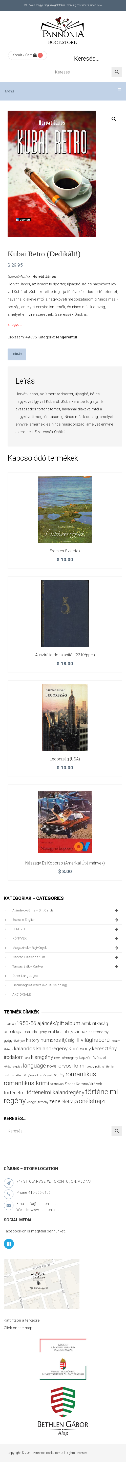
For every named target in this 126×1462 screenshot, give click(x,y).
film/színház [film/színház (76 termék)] (76, 1031)
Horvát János (44, 276)
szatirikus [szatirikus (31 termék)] (57, 1084)
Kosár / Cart (24, 55)
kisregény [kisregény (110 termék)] (42, 1057)
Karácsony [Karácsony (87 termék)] (80, 1049)
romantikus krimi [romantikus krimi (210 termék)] (26, 1083)
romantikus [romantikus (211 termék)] (81, 1074)
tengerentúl (66, 337)
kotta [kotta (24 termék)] (57, 1058)
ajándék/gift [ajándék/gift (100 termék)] (50, 1023)
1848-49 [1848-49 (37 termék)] (9, 1024)
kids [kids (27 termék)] (27, 1058)
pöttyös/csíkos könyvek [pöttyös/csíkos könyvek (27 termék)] (38, 1075)
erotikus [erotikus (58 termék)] (55, 1031)
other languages (25, 976)
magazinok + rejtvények (66, 948)
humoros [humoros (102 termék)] (50, 1040)
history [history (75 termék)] (32, 1040)
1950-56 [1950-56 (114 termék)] (26, 1023)
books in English (66, 920)
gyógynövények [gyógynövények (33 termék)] (14, 1041)
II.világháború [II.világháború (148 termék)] (93, 1039)
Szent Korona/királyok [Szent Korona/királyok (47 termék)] (83, 1084)
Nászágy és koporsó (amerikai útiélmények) (65, 863)
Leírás (16, 354)
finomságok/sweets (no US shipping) (39, 985)
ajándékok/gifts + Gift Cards (66, 910)
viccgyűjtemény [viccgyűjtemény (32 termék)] (37, 1102)
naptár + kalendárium (66, 957)
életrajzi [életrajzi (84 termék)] (69, 1101)
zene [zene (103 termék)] (54, 1101)
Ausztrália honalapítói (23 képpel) (65, 655)
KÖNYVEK (66, 938)
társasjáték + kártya (66, 966)
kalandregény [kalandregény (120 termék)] (52, 1048)
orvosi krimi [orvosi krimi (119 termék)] (72, 1065)
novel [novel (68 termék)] (52, 1066)
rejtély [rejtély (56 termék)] (59, 1075)
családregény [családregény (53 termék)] (35, 1031)
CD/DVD (66, 929)
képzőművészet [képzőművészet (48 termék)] (92, 1057)
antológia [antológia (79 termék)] (13, 1031)
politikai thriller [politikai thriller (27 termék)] (104, 1066)
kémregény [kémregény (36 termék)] (69, 1058)
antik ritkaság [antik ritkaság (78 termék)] (94, 1023)
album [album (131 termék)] (72, 1023)
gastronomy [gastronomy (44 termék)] (99, 1032)
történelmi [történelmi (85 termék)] (15, 1093)
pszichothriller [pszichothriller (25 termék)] (13, 1075)
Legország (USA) (65, 759)
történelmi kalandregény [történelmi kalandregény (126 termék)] (55, 1092)
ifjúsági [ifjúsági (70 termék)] (68, 1040)
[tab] (17, 354)
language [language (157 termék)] (34, 1065)
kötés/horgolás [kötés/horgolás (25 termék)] (13, 1066)
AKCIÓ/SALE (21, 994)
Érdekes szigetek (65, 551)
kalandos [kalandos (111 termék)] (24, 1049)
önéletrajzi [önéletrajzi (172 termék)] (92, 1101)
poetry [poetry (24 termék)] (90, 1066)
